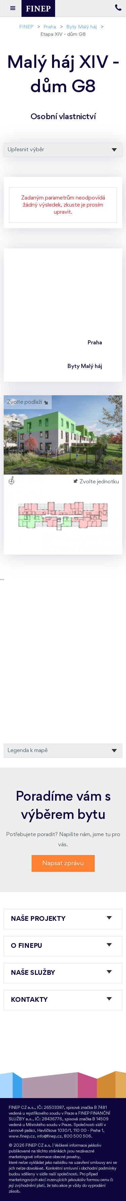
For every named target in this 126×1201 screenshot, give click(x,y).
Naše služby (33, 973)
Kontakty (29, 1000)
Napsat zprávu (63, 863)
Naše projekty (38, 919)
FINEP (26, 27)
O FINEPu (26, 946)
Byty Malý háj (81, 27)
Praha (49, 27)
